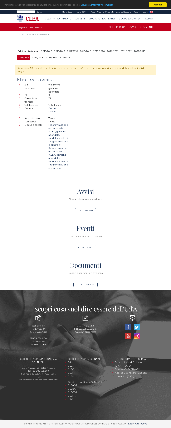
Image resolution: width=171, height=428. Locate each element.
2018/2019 (85, 51)
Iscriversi (80, 18)
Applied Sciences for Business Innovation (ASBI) (131, 374)
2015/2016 (46, 51)
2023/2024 (24, 57)
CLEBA (72, 388)
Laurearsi (108, 18)
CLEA (48, 18)
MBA (70, 399)
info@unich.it (88, 326)
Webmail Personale (105, 12)
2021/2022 (126, 51)
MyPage (91, 12)
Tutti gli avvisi (85, 211)
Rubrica (137, 12)
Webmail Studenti (123, 12)
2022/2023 (140, 51)
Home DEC (81, 12)
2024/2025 (38, 57)
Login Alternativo (137, 423)
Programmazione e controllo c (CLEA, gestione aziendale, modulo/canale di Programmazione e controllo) (58, 158)
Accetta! (158, 4)
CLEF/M (72, 395)
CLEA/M (72, 385)
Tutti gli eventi (85, 247)
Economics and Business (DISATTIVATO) (128, 364)
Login (145, 12)
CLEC (71, 369)
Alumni (148, 18)
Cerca (39, 12)
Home (110, 27)
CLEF (71, 372)
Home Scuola (68, 12)
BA (69, 362)
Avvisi (133, 27)
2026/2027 (65, 57)
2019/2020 (99, 51)
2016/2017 (59, 51)
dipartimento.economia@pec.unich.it (38, 379)
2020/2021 (112, 51)
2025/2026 (51, 57)
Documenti (146, 27)
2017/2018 (72, 51)
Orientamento (62, 18)
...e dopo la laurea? (129, 18)
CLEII (71, 376)
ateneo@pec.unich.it (88, 329)
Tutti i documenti (85, 284)
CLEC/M (72, 392)
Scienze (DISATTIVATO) (128, 369)
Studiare (94, 18)
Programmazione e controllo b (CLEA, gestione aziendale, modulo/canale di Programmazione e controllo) (58, 134)
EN (151, 12)
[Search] (26, 11)
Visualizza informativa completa (97, 4)
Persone (121, 27)
